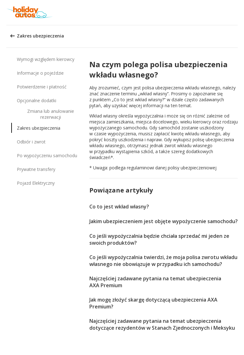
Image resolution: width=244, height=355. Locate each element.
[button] (237, 12)
